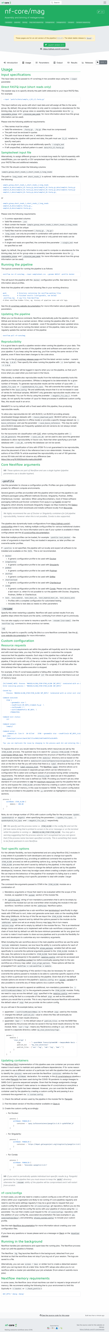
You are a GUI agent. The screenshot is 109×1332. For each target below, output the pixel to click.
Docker (53, 559)
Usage (26, 63)
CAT (39, 434)
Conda (53, 589)
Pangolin (15, 1079)
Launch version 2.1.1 (54, 45)
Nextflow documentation (24, 1225)
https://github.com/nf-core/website (92, 1329)
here (57, 661)
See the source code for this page (54, 1315)
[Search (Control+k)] (56, 3)
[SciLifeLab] (61, 1328)
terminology (54, 910)
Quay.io (56, 1104)
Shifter (52, 577)
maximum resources (46, 782)
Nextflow (51, 767)
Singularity (54, 565)
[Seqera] (48, 1328)
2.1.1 (103, 62)
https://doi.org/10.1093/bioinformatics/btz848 (21, 459)
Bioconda (68, 508)
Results (72, 63)
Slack (61, 1233)
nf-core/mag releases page (27, 359)
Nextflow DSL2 (11, 1064)
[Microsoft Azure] (57, 1328)
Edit (100, 12)
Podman (53, 571)
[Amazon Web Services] (53, 1328)
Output (58, 63)
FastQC (58, 502)
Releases (87, 63)
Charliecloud (55, 583)
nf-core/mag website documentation (24, 306)
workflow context (25, 960)
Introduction (11, 63)
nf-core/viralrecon (63, 1076)
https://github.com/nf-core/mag (54, 49)
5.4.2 (89, 38)
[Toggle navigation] (105, 3)
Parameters (42, 63)
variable (66, 980)
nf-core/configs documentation (35, 533)
